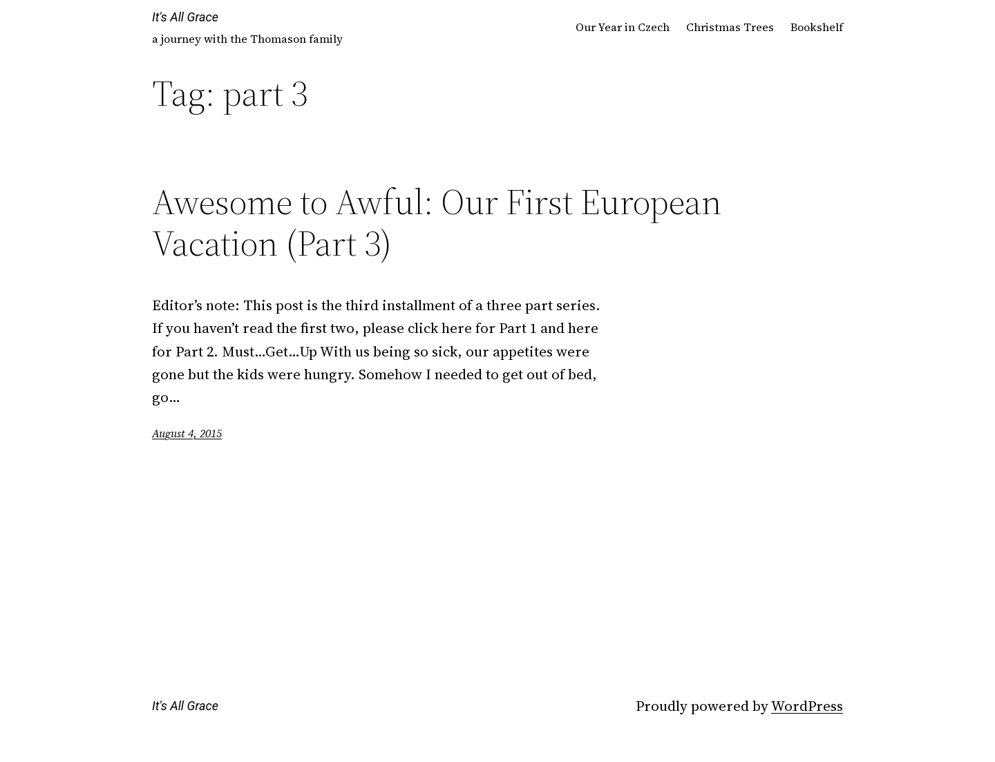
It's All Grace (185, 17)
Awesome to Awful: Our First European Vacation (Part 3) (436, 222)
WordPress (807, 706)
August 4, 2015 (187, 433)
